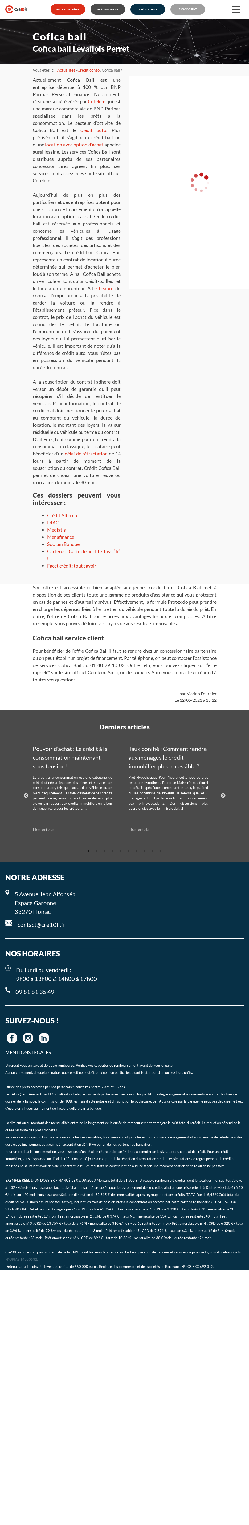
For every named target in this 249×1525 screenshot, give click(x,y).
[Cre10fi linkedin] (44, 1038)
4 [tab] (112, 851)
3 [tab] (104, 851)
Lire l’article (43, 829)
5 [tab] (120, 851)
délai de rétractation (86, 454)
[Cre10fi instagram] (28, 1038)
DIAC (53, 522)
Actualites (66, 70)
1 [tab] (88, 851)
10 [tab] (160, 851)
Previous (26, 795)
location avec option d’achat (74, 144)
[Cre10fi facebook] (12, 1038)
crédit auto (93, 130)
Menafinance (60, 537)
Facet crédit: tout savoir (71, 566)
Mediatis (56, 530)
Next (223, 795)
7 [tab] (136, 851)
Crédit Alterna (62, 515)
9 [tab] (152, 851)
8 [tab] (144, 851)
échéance (103, 288)
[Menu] (236, 9)
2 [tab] (96, 851)
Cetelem (96, 101)
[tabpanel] (77, 788)
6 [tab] (128, 851)
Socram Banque (63, 544)
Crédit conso (88, 70)
